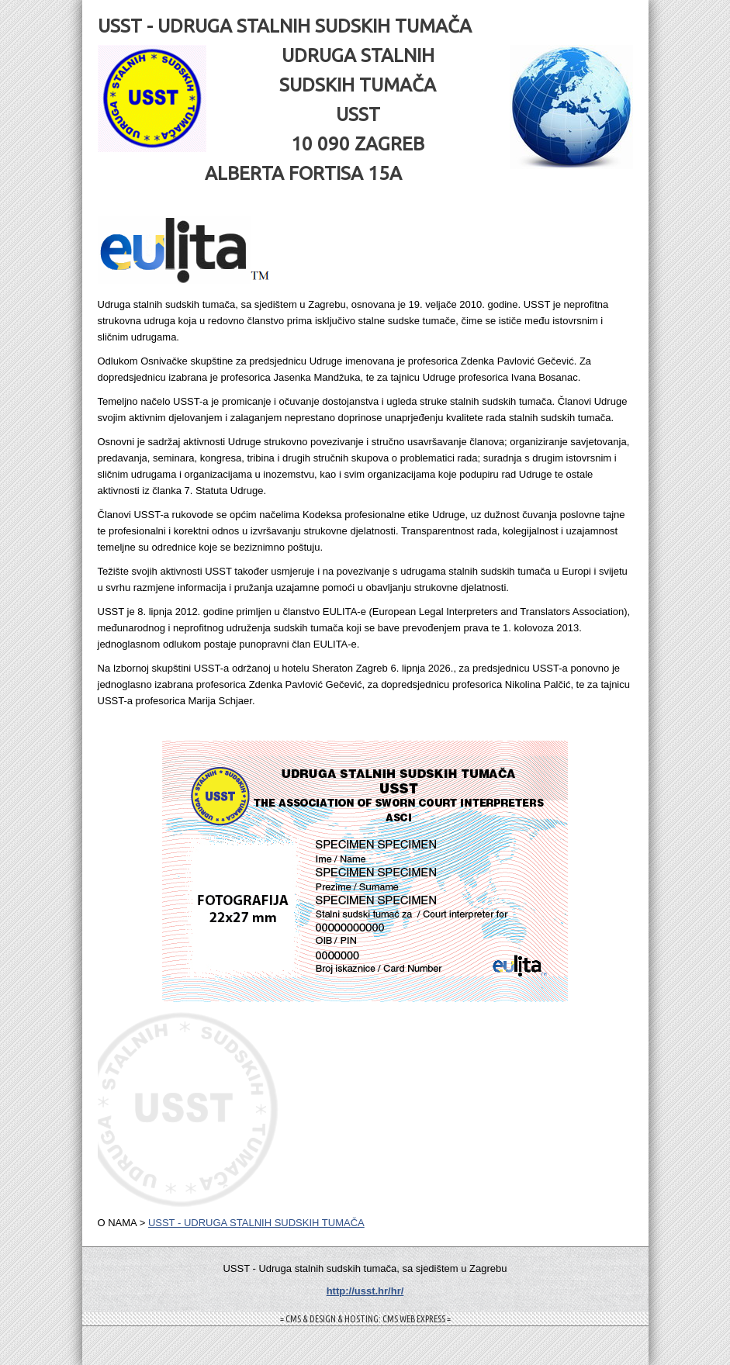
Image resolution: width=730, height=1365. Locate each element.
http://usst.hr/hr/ (365, 1291)
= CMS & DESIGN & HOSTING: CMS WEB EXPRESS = (365, 1319)
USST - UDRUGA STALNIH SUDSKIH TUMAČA (256, 1222)
